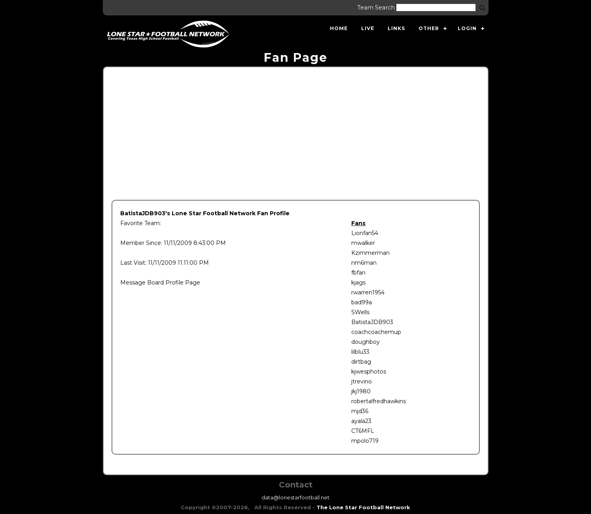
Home (339, 28)
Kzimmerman (370, 252)
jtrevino (361, 381)
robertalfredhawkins (378, 401)
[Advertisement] (296, 134)
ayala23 (361, 421)
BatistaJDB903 (372, 322)
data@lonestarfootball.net (295, 497)
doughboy (365, 341)
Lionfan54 (364, 233)
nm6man (364, 262)
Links (396, 28)
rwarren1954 (368, 292)
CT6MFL (362, 430)
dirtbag (361, 361)
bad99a (361, 302)
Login (467, 28)
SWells (360, 312)
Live (367, 28)
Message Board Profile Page (160, 282)
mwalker (363, 243)
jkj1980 (361, 391)
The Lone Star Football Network (363, 507)
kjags (358, 282)
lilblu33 (360, 351)
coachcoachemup (376, 332)
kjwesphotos (368, 371)
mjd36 (359, 411)
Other (429, 28)
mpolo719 (365, 440)
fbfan (358, 272)
